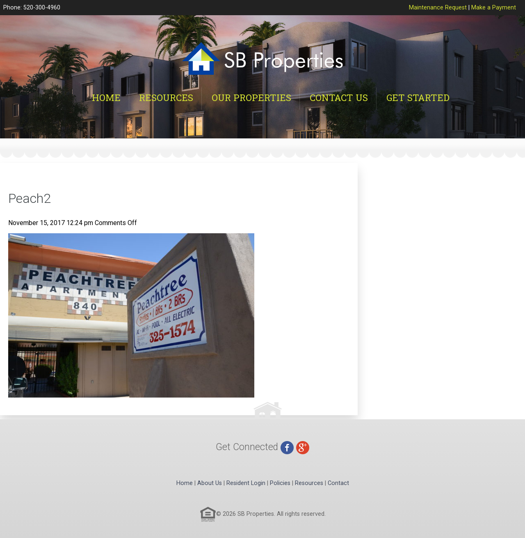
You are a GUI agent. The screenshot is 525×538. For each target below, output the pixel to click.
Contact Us (339, 97)
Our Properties (251, 97)
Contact (338, 483)
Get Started (418, 97)
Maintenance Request (438, 7)
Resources (166, 97)
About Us (209, 483)
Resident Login (245, 483)
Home (106, 97)
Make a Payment (493, 7)
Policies (280, 483)
